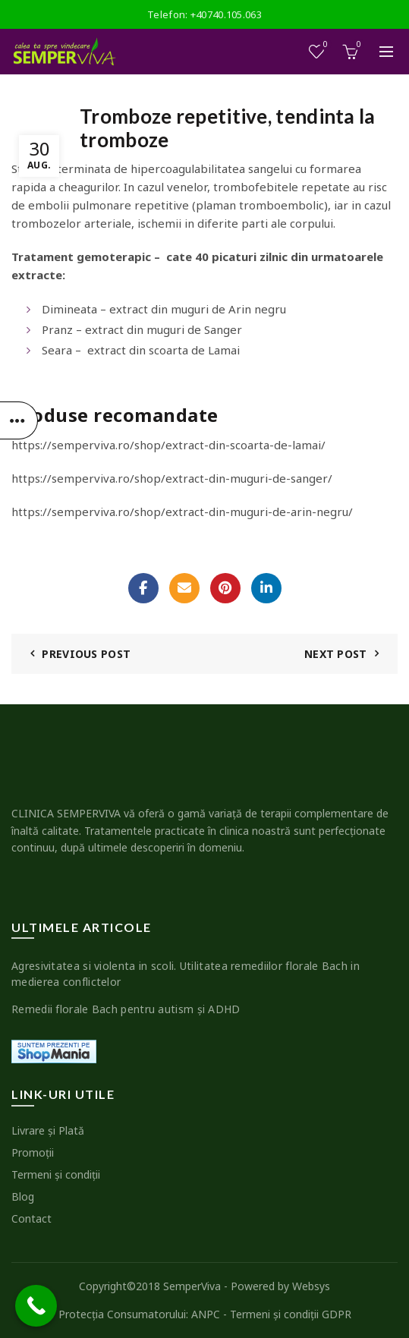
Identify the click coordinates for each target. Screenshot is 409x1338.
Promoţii (32, 1152)
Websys (311, 1286)
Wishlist (324, 45)
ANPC (205, 1314)
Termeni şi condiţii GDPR (290, 1314)
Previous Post (86, 654)
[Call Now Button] (36, 1306)
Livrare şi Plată (47, 1130)
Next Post (335, 654)
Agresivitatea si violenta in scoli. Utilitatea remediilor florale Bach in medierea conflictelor (185, 974)
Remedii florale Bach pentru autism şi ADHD (126, 1009)
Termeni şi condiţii (55, 1174)
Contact (31, 1218)
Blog (22, 1196)
